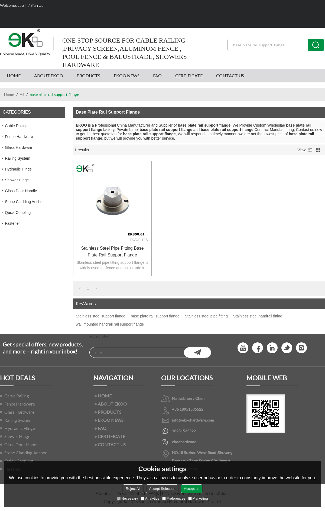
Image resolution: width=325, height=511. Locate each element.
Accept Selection (162, 489)
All (22, 94)
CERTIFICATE (189, 75)
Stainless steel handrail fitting (257, 316)
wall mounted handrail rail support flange (110, 324)
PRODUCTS (88, 75)
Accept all (191, 489)
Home (9, 94)
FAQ (157, 75)
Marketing (198, 498)
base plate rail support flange (155, 316)
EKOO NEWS (126, 75)
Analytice (150, 498)
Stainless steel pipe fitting (206, 316)
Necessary (127, 498)
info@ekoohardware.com (193, 420)
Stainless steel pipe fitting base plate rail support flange (112, 251)
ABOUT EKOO (48, 75)
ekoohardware (184, 441)
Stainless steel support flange (100, 316)
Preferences (174, 498)
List (310, 150)
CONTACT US (230, 75)
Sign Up (37, 5)
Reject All (133, 489)
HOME (14, 75)
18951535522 (184, 431)
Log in (23, 5)
